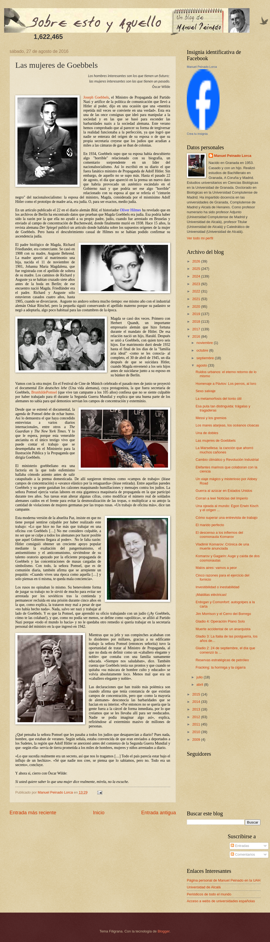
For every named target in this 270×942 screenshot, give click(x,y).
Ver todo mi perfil (200, 238)
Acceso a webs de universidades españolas (221, 901)
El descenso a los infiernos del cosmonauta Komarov (219, 535)
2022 (196, 291)
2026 (196, 261)
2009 (196, 739)
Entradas (240, 846)
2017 (196, 329)
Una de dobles (207, 433)
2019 (196, 314)
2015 (196, 694)
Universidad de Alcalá (204, 887)
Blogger (164, 931)
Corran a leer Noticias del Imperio (222, 498)
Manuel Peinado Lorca (202, 66)
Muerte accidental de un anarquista (223, 629)
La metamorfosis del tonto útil (218, 399)
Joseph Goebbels (96, 97)
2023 (196, 284)
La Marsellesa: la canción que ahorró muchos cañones (224, 450)
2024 (196, 276)
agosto (202, 365)
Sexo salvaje (205, 391)
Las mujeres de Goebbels (216, 440)
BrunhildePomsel (44, 392)
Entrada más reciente (33, 812)
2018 (196, 321)
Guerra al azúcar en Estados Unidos (224, 491)
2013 (196, 709)
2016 (196, 336)
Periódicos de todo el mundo (209, 894)
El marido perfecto (210, 525)
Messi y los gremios (211, 418)
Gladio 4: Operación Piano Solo (220, 621)
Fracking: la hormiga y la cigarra (220, 667)
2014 (196, 702)
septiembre (205, 358)
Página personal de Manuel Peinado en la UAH (223, 880)
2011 (196, 724)
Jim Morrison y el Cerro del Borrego (223, 614)
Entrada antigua (158, 812)
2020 (196, 306)
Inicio (98, 812)
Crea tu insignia (197, 133)
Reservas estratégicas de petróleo (222, 660)
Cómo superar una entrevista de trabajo (226, 518)
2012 (196, 717)
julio (199, 677)
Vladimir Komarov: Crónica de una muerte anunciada (222, 546)
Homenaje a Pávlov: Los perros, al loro (226, 384)
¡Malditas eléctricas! (211, 595)
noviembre (205, 343)
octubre (202, 350)
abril (200, 684)
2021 (196, 299)
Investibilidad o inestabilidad (217, 587)
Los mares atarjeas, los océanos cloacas (227, 425)
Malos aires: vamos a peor (216, 568)
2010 (196, 732)
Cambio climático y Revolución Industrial (227, 460)
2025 (196, 269)
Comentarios (243, 854)
